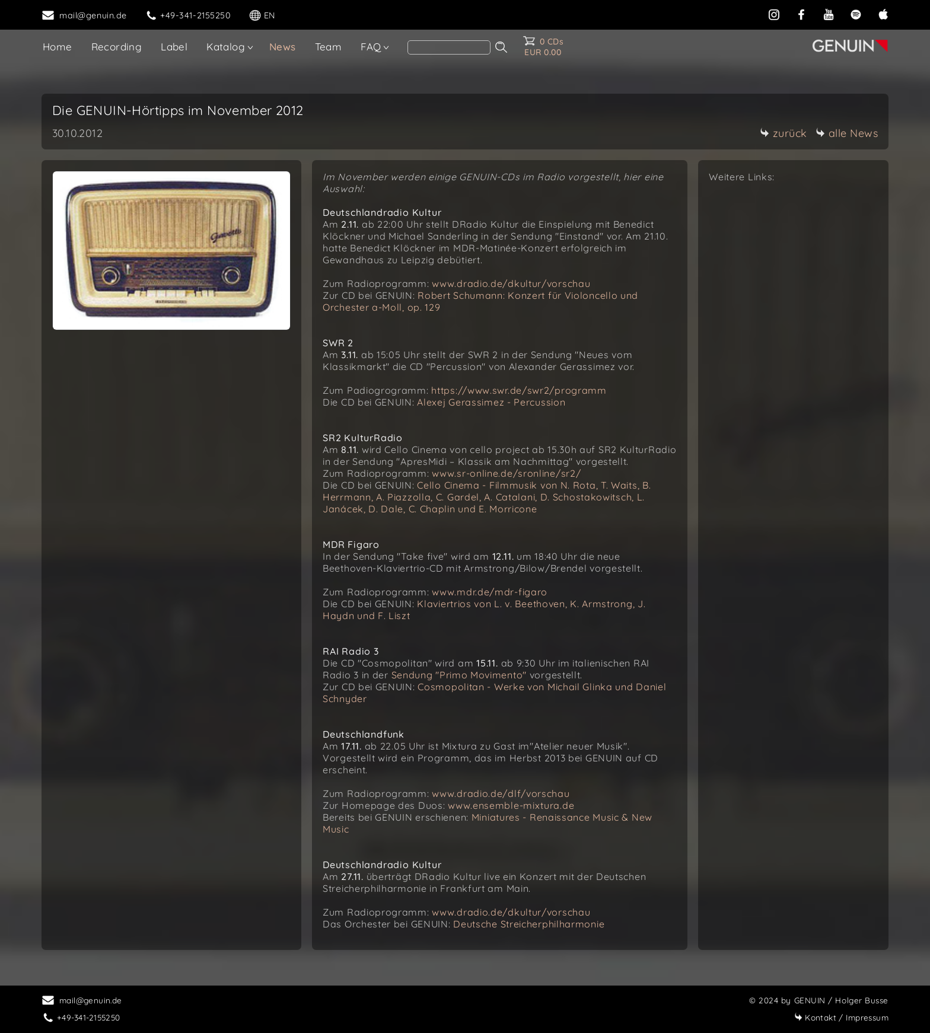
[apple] (883, 14)
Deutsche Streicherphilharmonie (528, 924)
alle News (847, 133)
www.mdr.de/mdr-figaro (489, 592)
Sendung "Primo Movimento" (459, 675)
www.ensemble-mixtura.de (511, 805)
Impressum (841, 1017)
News (282, 46)
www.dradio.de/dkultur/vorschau (511, 283)
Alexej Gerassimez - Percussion (491, 402)
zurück (783, 133)
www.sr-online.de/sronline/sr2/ (506, 473)
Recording (116, 46)
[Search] (449, 47)
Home (57, 46)
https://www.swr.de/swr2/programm (518, 390)
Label (174, 46)
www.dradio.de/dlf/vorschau (500, 793)
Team (328, 46)
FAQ (371, 46)
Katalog (225, 46)
